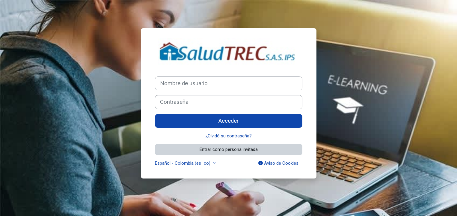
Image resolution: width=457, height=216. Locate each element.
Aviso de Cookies (278, 163)
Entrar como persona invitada (229, 149)
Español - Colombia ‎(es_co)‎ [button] (183, 163)
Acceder (228, 121)
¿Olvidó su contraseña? (229, 136)
